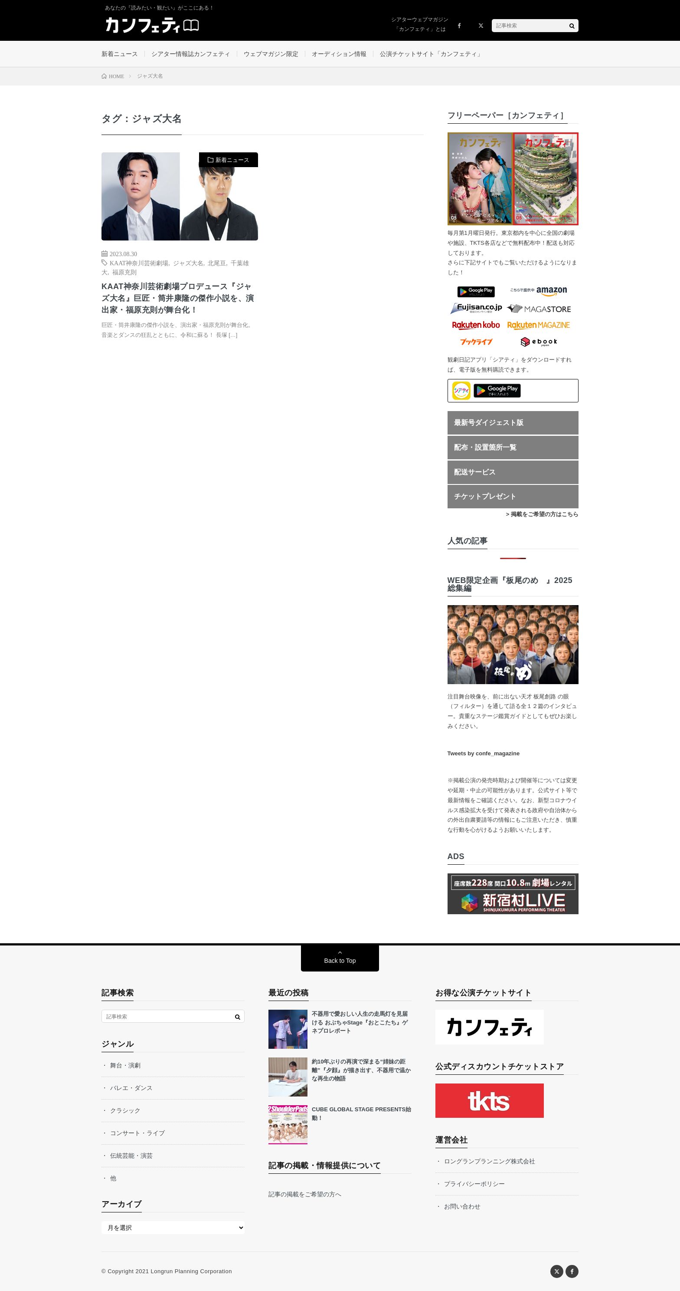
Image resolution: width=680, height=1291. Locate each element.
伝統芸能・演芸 (131, 1155)
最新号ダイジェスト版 (488, 422)
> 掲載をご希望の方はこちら (542, 514)
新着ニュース (119, 53)
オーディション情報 (339, 53)
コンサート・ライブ (137, 1133)
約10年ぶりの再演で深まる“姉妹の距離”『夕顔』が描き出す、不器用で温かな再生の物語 (361, 1070)
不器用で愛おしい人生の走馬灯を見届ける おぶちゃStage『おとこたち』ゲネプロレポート (360, 1022)
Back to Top (340, 960)
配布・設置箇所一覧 (485, 447)
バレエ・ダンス (131, 1087)
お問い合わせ (462, 1206)
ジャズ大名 (188, 263)
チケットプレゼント (485, 496)
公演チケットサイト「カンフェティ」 (431, 53)
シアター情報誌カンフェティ (190, 53)
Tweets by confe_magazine (484, 753)
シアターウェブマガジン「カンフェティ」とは (419, 24)
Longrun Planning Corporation (191, 1271)
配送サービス (475, 472)
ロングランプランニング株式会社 (489, 1161)
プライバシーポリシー (474, 1183)
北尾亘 (217, 263)
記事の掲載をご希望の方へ (304, 1194)
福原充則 (124, 272)
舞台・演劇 (125, 1065)
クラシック (125, 1110)
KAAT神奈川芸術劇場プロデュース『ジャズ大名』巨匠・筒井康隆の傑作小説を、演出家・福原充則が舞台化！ (177, 298)
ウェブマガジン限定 (271, 53)
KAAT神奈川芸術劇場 (139, 263)
